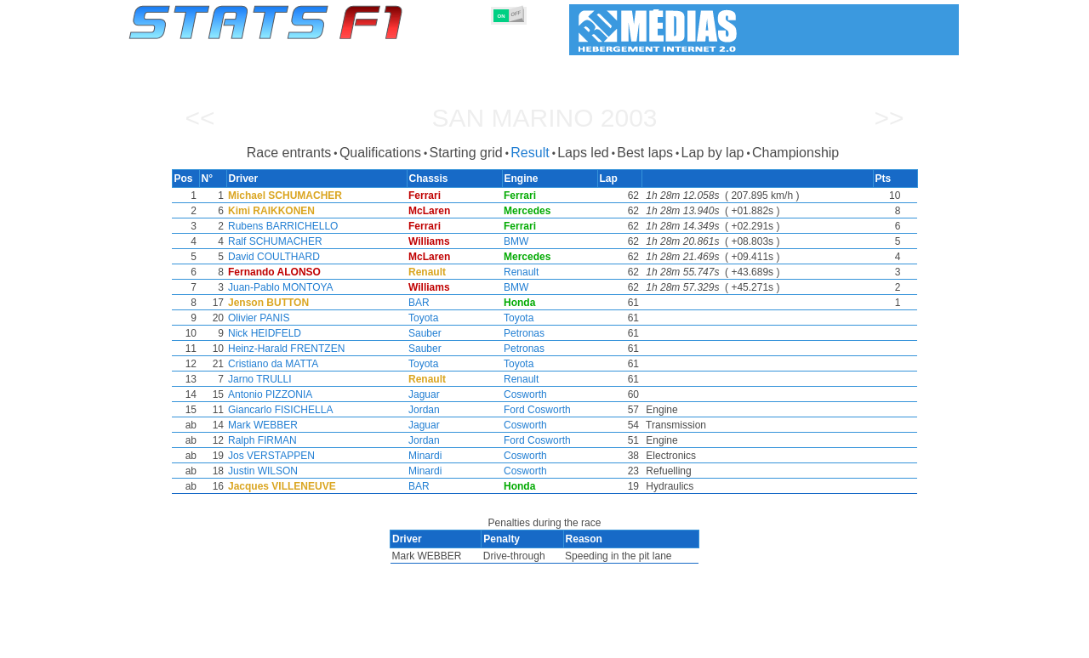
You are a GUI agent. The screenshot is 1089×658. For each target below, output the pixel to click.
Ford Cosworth (537, 410)
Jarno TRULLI (256, 379)
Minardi (423, 456)
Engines (535, 642)
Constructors (461, 642)
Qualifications (380, 152)
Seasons (251, 642)
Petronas (524, 333)
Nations (642, 642)
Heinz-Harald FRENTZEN (283, 349)
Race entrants (289, 152)
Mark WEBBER (259, 425)
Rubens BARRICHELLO (279, 226)
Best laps (645, 152)
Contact (925, 642)
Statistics (186, 642)
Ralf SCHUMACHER (272, 241)
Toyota (421, 318)
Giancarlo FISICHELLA (277, 410)
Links (802, 642)
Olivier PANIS (255, 318)
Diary (754, 642)
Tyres (589, 642)
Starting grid (465, 152)
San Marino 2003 (544, 118)
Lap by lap (712, 152)
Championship (795, 152)
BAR (417, 303)
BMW (516, 241)
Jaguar (422, 394)
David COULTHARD (270, 257)
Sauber (423, 333)
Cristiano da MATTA (270, 364)
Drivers (390, 642)
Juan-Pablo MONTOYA (277, 287)
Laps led (583, 152)
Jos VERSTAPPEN (268, 456)
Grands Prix (323, 642)
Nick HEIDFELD (261, 333)
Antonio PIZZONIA (267, 394)
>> (889, 118)
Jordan (422, 410)
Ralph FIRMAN (259, 440)
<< (199, 118)
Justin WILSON (259, 471)
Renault (521, 272)
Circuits (701, 642)
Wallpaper (860, 642)
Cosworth (525, 394)
